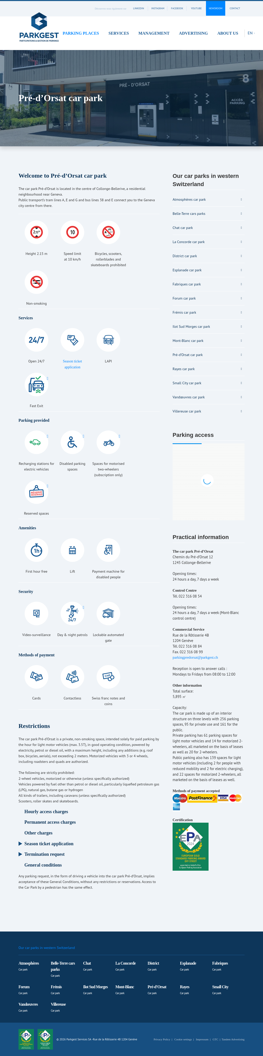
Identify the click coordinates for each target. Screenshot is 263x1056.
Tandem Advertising (233, 1039)
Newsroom (215, 8)
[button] (83, 33)
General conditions (43, 865)
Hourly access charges (46, 811)
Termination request (44, 854)
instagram (157, 8)
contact (235, 8)
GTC (215, 1039)
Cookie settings (183, 1039)
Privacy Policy (162, 1039)
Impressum (202, 1039)
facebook (177, 8)
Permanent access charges (50, 822)
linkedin (138, 8)
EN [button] (251, 32)
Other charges (38, 833)
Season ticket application (48, 843)
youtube (196, 8)
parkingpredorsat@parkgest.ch (195, 657)
